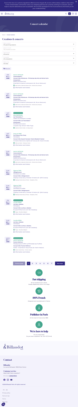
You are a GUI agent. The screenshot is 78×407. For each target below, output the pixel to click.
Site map (4, 402)
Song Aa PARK (17, 133)
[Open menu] (2, 14)
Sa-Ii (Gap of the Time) (19, 135)
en (7, 390)
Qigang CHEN (17, 170)
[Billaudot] (9, 13)
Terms (4, 399)
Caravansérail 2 (17, 76)
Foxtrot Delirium (18, 242)
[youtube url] (11, 380)
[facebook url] (4, 380)
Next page (60, 263)
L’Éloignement (17, 172)
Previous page (19, 263)
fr (3, 390)
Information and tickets (22, 87)
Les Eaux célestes (18, 204)
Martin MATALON (18, 74)
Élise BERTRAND (18, 115)
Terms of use (6, 396)
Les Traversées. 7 (18, 117)
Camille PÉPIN (17, 202)
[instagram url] (8, 380)
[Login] (69, 13)
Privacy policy (6, 393)
